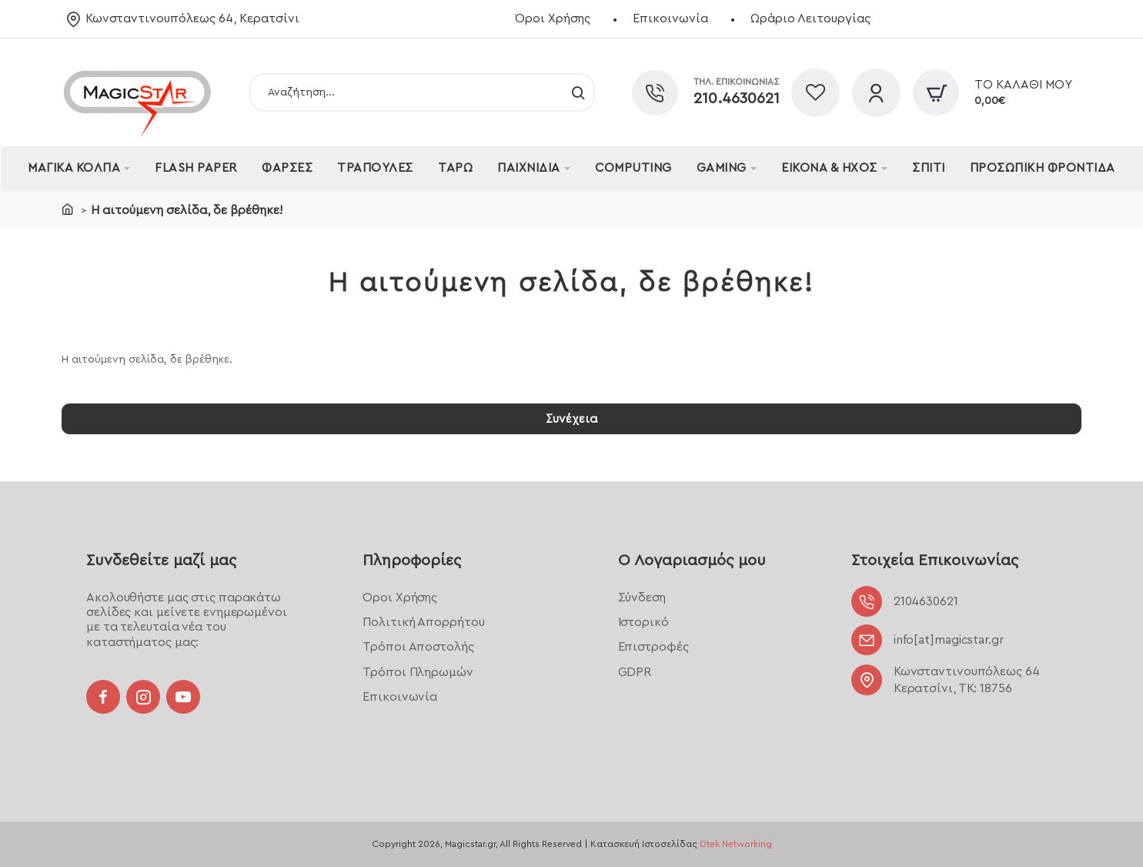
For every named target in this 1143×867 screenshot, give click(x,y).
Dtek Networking (736, 844)
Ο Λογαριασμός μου (692, 560)
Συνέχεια (572, 419)
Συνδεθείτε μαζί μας (161, 560)
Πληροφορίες (412, 560)
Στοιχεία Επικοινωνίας (934, 560)
